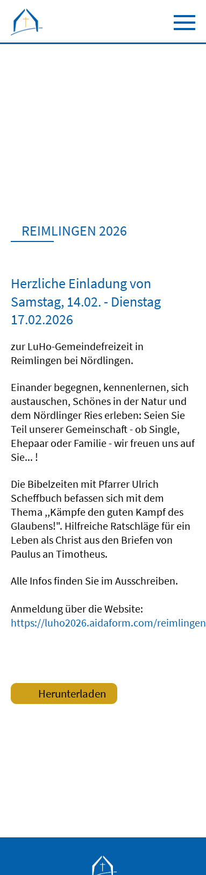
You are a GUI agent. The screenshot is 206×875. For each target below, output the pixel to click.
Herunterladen (61, 695)
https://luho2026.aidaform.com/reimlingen (108, 622)
